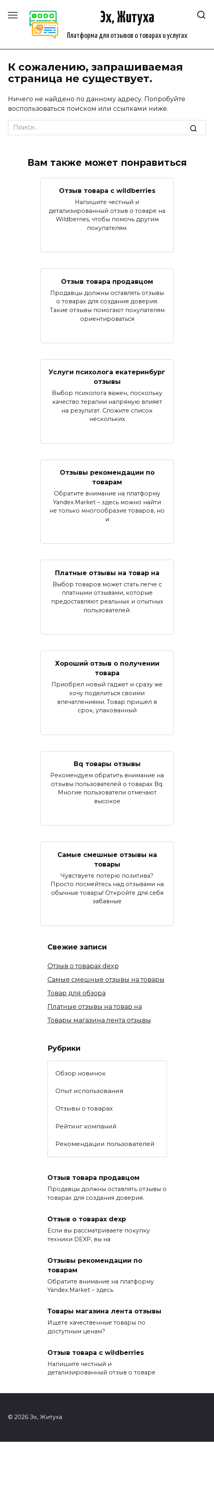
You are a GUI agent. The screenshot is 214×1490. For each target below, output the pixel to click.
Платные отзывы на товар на (107, 572)
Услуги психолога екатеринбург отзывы (107, 376)
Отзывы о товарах (84, 1108)
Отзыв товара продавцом (107, 281)
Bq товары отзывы (107, 764)
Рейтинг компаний (86, 1126)
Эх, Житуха (127, 18)
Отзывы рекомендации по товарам (107, 477)
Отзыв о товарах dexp (83, 966)
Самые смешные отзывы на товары (107, 859)
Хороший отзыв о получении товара (107, 668)
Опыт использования (89, 1091)
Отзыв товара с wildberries (107, 191)
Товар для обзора (76, 993)
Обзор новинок (80, 1073)
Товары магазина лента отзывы (99, 1020)
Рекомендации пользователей (105, 1144)
